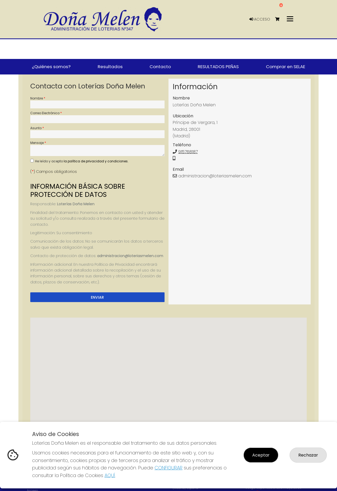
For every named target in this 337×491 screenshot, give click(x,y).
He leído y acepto (81, 161)
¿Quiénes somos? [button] (51, 66)
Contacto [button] (160, 66)
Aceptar (261, 455)
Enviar (97, 297)
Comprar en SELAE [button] (285, 66)
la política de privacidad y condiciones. (96, 161)
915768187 (188, 152)
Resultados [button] (110, 66)
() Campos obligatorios (53, 171)
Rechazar (308, 455)
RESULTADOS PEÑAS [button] (218, 66)
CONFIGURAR (168, 467)
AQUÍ (110, 475)
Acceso (259, 19)
